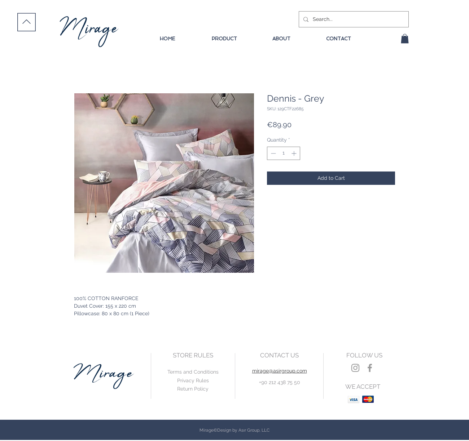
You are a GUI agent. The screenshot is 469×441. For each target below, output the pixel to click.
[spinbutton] (283, 153)
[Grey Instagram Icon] (355, 367)
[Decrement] (272, 153)
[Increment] (294, 153)
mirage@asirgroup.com (279, 371)
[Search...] (353, 19)
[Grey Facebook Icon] (369, 367)
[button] (405, 38)
